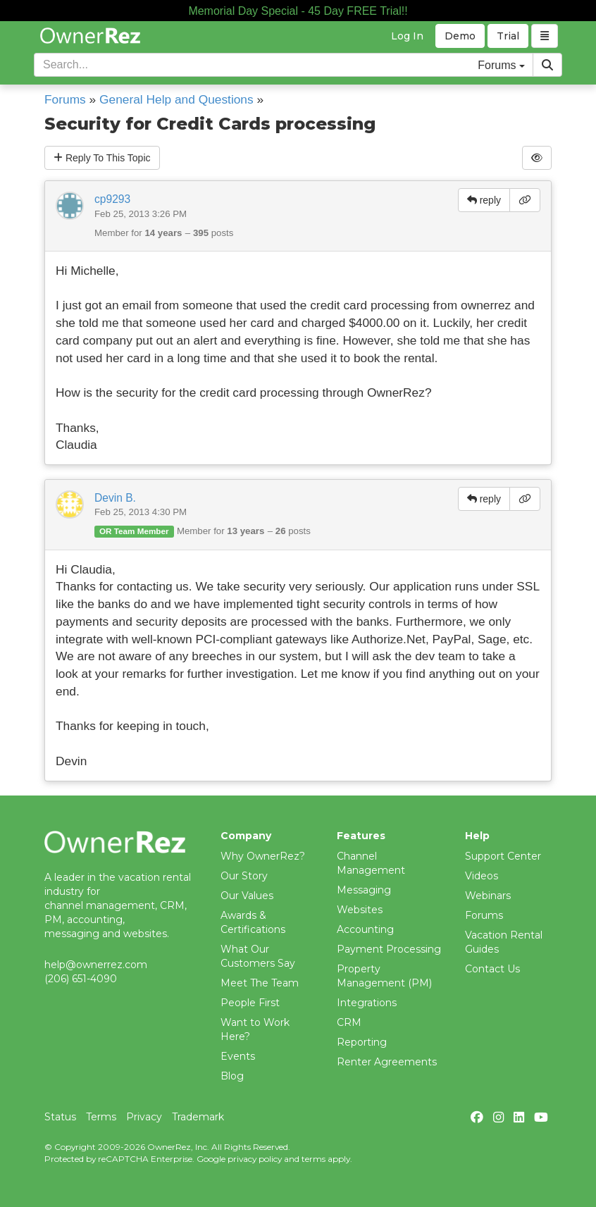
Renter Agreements (387, 1062)
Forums (65, 99)
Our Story (244, 875)
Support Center (503, 856)
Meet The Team (260, 983)
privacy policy (255, 1158)
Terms (101, 1116)
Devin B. (115, 498)
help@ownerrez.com (95, 964)
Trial (508, 36)
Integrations (367, 1002)
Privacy (144, 1116)
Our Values (247, 895)
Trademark (198, 1116)
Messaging (364, 890)
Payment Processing (389, 949)
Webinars (488, 895)
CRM (349, 1022)
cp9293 (112, 199)
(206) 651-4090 (80, 978)
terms (313, 1158)
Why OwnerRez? (263, 856)
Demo (460, 36)
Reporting (362, 1042)
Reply (102, 157)
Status (60, 1116)
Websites (360, 909)
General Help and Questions (176, 99)
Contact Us (492, 968)
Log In (407, 36)
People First (250, 1002)
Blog (232, 1076)
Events (238, 1056)
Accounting (365, 929)
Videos (481, 875)
